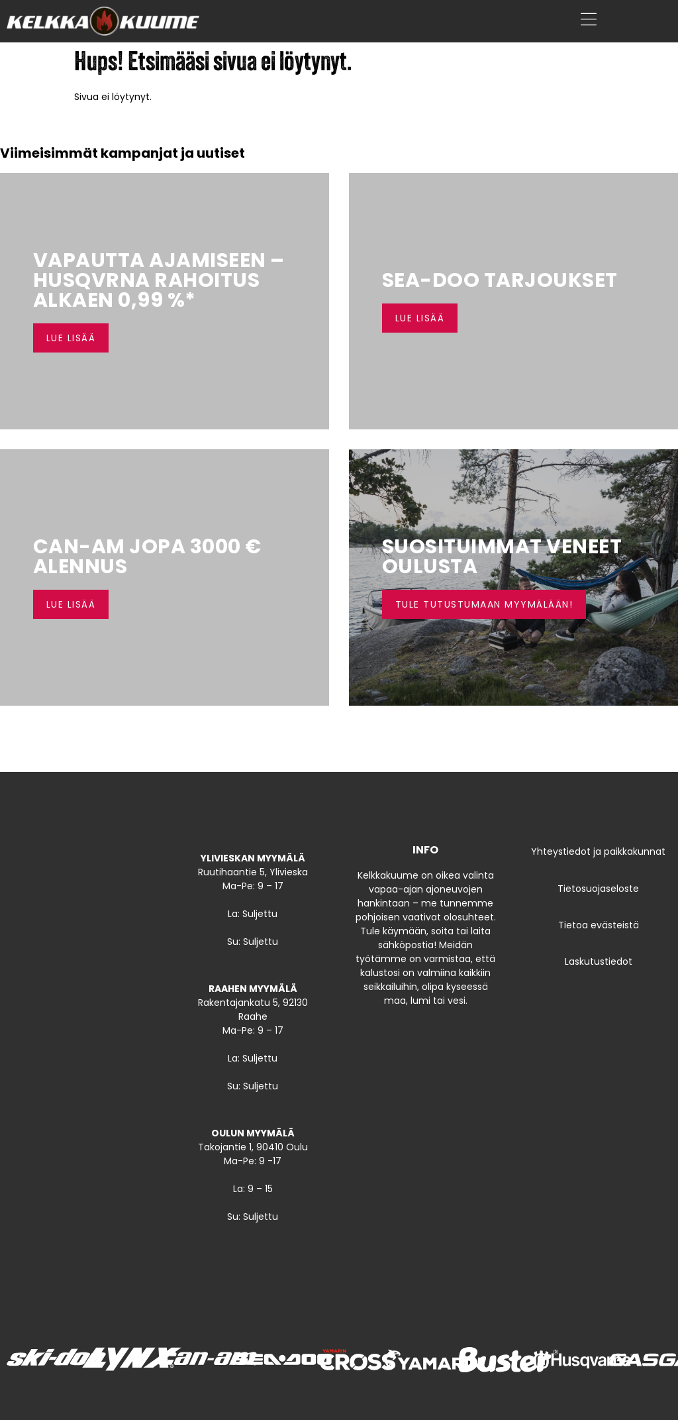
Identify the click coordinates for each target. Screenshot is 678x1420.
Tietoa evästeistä (598, 925)
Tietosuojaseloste (598, 888)
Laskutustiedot (598, 961)
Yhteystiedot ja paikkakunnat (598, 851)
